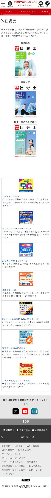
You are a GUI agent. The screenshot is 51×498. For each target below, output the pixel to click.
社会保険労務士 (25, 5)
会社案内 (6, 446)
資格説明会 (24, 430)
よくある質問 (8, 474)
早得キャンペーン (10, 196)
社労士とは (9, 11)
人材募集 (18, 446)
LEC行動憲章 (33, 446)
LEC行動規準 (8, 449)
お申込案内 (32, 461)
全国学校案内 (41, 430)
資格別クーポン (9, 290)
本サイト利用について (12, 461)
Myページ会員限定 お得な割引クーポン (21, 319)
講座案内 (45, 11)
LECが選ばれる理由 (27, 11)
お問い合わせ (35, 469)
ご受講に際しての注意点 (13, 466)
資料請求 (10, 430)
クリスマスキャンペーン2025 (16, 228)
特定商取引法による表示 (13, 469)
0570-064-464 (26, 437)
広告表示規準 (24, 449)
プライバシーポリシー (12, 454)
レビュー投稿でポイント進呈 (16, 380)
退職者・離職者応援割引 (14, 348)
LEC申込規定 (35, 466)
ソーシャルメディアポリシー (16, 457)
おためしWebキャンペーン (15, 260)
